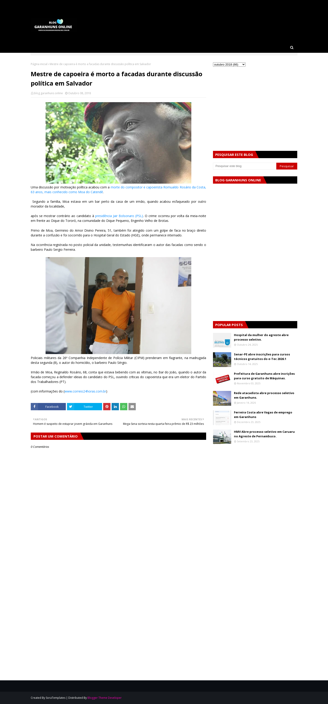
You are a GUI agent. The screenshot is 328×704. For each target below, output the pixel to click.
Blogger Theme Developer (104, 698)
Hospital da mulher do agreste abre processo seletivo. (261, 337)
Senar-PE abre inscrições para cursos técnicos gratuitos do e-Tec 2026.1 (262, 356)
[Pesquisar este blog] (244, 166)
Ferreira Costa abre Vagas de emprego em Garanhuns (263, 414)
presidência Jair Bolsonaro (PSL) (119, 216)
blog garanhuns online (48, 93)
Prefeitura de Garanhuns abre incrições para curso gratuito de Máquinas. (264, 376)
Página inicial (39, 64)
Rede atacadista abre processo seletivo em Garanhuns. (264, 395)
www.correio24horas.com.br (85, 391)
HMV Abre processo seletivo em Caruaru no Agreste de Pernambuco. (264, 434)
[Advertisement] (118, 584)
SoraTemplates (55, 698)
